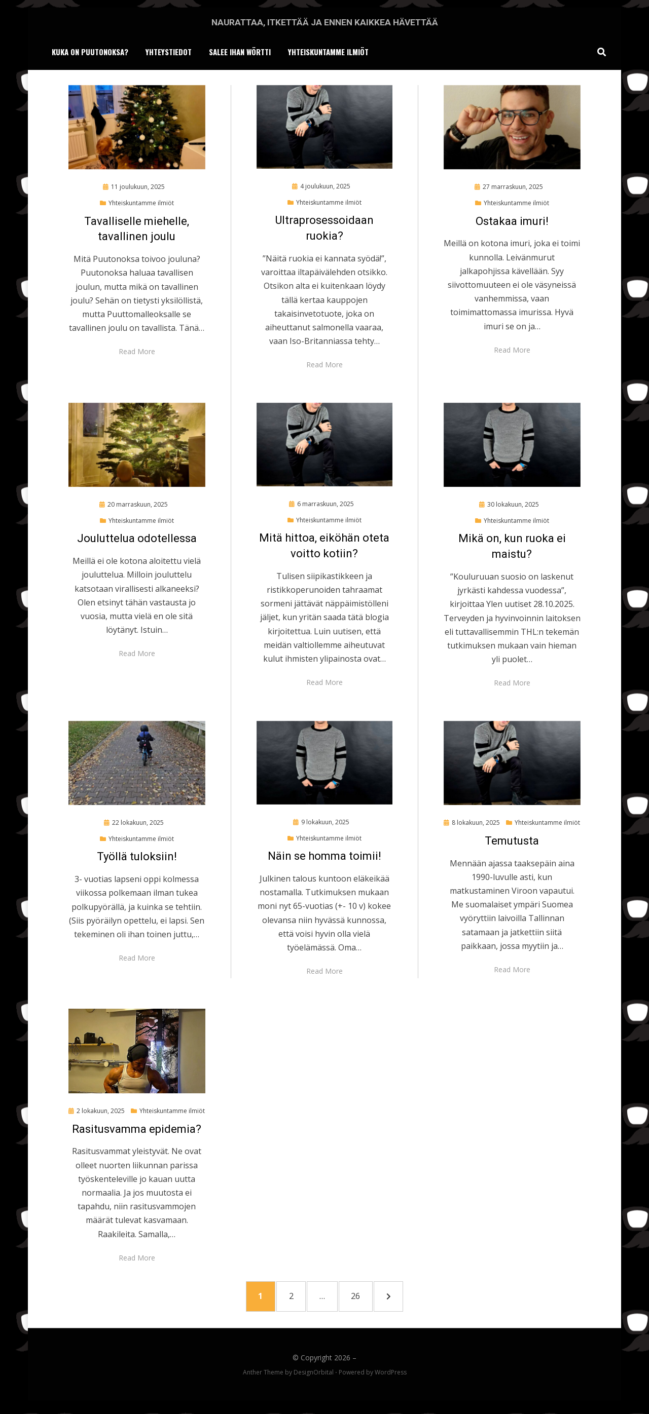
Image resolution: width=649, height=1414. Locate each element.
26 (367, 1299)
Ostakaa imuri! (512, 223)
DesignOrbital (314, 1378)
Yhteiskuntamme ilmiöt (328, 52)
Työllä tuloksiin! (137, 858)
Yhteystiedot (169, 52)
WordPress (391, 1378)
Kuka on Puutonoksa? (90, 52)
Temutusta (512, 842)
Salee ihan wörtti (240, 52)
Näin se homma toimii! (324, 858)
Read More (137, 353)
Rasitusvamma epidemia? (136, 1131)
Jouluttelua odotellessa (137, 540)
